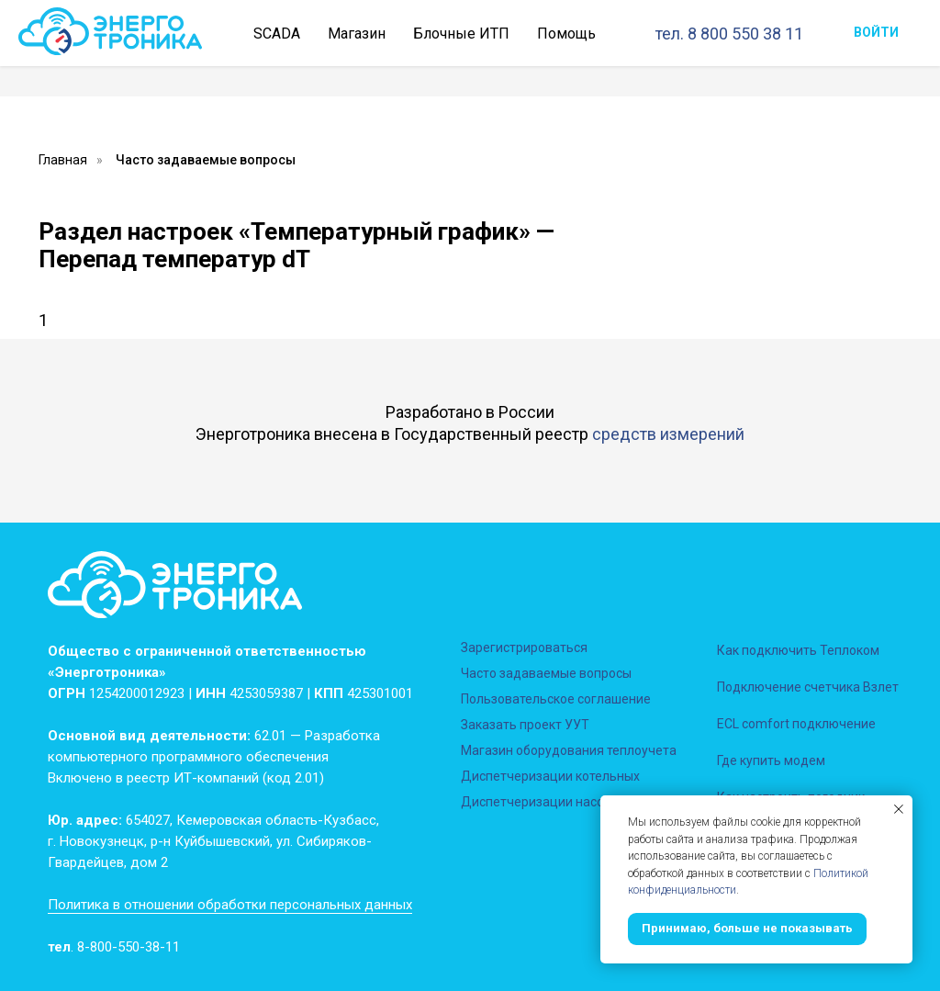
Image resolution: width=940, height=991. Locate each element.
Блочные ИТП (461, 33)
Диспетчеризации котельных (550, 776)
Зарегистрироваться (524, 647)
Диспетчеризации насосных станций (574, 801)
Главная (63, 159)
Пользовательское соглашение (556, 699)
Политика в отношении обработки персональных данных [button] (230, 904)
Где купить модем (771, 760)
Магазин (357, 33)
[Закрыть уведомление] (899, 809)
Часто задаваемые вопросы (206, 159)
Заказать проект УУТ (525, 724)
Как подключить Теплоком (798, 650)
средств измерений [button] (668, 434)
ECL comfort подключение (796, 723)
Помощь (566, 33)
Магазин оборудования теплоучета (569, 750)
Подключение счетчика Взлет (808, 687)
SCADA (276, 33)
